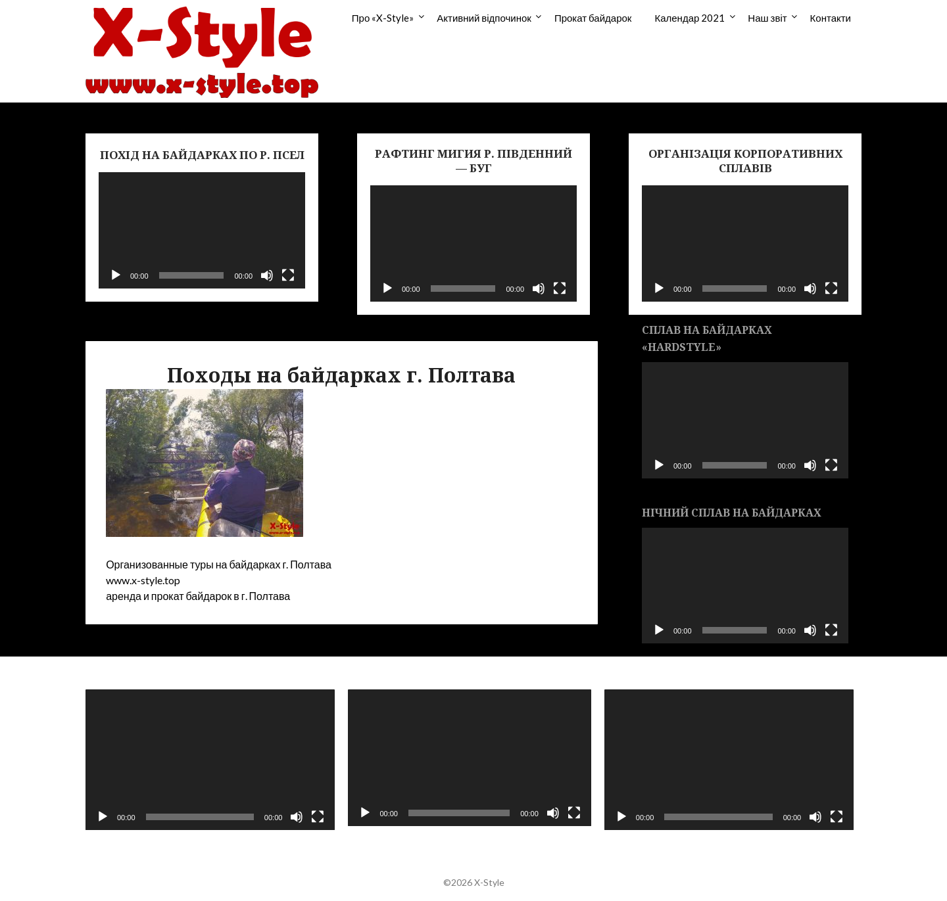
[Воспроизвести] (115, 275)
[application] (202, 230)
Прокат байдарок (593, 18)
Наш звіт (767, 18)
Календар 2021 (689, 18)
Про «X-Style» (383, 18)
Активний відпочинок (484, 18)
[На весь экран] (288, 275)
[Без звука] (267, 275)
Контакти (830, 18)
